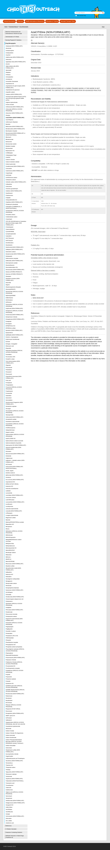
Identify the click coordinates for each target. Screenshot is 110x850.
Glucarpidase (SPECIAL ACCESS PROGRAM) (14, 411)
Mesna (7, 529)
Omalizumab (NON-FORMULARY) (15, 596)
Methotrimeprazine (11, 537)
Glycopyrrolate (9, 415)
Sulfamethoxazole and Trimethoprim (15, 758)
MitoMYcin (8, 559)
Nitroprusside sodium (11, 583)
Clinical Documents (9, 21)
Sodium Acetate (10, 730)
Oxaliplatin (8, 607)
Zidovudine (9, 818)
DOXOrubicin (9, 300)
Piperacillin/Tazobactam (12, 655)
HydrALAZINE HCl (10, 438)
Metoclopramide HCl (11, 548)
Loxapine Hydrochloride (12, 515)
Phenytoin (8, 640)
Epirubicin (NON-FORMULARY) (14, 330)
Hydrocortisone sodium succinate (14, 440)
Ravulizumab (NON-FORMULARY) (15, 693)
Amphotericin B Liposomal (12, 90)
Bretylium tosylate (10, 146)
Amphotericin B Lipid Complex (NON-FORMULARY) (15, 86)
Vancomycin (9, 796)
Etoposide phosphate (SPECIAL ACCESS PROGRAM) (14, 351)
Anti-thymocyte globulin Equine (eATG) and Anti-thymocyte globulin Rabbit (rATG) (16, 98)
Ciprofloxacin (9, 193)
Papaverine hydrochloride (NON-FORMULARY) (14, 619)
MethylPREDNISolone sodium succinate (13, 540)
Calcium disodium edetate (12, 162)
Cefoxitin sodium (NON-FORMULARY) (16, 182)
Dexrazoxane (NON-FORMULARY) (15, 269)
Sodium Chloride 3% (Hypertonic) (14, 733)
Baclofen (8, 124)
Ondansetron (9, 601)
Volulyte (8, 814)
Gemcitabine (9, 400)
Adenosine (8, 59)
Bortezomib (9, 141)
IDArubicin (8, 451)
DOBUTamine (9, 297)
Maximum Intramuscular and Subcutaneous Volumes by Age (14, 32)
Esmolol (8, 341)
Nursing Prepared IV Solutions (13, 40)
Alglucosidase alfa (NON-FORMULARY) (12, 67)
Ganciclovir (9, 398)
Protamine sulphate (11, 679)
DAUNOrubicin (9, 242)
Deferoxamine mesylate (12, 258)
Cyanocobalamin (10, 229)
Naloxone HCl (9, 574)
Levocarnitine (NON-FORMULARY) (15, 502)
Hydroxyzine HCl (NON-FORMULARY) (16, 445)
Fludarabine (9, 369)
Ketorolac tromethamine (12, 488)
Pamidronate (9, 612)
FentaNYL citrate (10, 359)
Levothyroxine (9, 506)
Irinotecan (8, 477)
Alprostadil (8, 70)
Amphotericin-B (10, 83)
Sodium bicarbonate (11, 737)
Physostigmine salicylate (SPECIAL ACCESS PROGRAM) (15, 650)
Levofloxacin (9, 504)
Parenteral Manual (13, 26)
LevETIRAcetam (10, 499)
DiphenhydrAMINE (11, 295)
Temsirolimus (9, 763)
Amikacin (8, 74)
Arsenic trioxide (10, 104)
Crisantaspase (9, 227)
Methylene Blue (10, 543)
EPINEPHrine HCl (10, 326)
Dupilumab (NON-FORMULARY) (14, 308)
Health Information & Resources (35, 21)
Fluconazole (9, 367)
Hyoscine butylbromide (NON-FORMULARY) (13, 448)
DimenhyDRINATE (10, 289)
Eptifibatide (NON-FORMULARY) (14, 335)
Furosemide (9, 393)
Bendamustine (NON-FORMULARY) (15, 128)
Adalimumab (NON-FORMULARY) (15, 57)
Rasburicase (9, 696)
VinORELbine (9, 811)
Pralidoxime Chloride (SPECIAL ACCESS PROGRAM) (14, 663)
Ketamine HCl (9, 486)
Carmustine (9, 168)
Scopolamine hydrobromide (13, 726)
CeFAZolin (8, 175)
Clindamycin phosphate (12, 204)
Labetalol (8, 490)
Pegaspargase (9, 626)
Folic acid (8, 380)
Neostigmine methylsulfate (13, 579)
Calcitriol (8, 157)
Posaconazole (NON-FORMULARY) (15, 657)
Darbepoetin (9, 256)
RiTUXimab (9, 702)
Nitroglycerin (9, 581)
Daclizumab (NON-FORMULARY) (14, 247)
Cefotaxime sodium (11, 179)
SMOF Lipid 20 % (10, 715)
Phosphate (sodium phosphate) (14, 646)
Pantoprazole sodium (11, 616)
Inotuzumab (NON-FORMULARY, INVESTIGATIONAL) (14, 467)
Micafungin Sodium (11, 552)
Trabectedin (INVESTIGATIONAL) (15, 781)
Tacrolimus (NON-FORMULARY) (14, 760)
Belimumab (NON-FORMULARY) (14, 126)
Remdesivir (9, 698)
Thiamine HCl (9, 765)
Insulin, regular (9, 470)
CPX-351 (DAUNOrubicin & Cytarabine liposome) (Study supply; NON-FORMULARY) (16, 223)
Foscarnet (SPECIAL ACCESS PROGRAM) (14, 388)
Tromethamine (9, 785)
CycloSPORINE (10, 231)
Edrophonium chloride (11, 317)
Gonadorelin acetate (11, 419)
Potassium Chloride (11, 659)
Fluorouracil (9, 374)
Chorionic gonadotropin (12, 188)
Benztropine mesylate (11, 131)
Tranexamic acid (10, 783)
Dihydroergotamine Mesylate (13, 287)
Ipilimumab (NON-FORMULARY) (14, 475)
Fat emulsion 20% (10, 356)
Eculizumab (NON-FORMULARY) (14, 314)
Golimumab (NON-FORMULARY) (14, 417)
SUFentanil (9, 718)
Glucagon (8, 408)
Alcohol (8, 64)
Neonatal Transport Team (68, 21)
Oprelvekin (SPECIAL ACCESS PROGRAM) (14, 604)
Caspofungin (9, 173)
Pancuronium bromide (11, 614)
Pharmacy (20, 21)
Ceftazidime (9, 184)
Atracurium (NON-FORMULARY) (14, 113)
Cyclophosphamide (11, 233)
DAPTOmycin (9, 240)
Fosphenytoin (9, 391)
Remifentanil (9, 700)
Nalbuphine (9, 572)
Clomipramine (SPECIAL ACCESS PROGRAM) (15, 211)
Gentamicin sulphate (11, 406)
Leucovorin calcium (11, 497)
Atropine (8, 115)
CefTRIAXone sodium (11, 177)
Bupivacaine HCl (10, 150)
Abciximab (8, 48)
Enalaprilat (8, 321)
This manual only (81, 15)
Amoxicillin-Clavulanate (12, 81)
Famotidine (9, 354)
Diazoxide (8, 282)
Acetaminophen (10, 50)
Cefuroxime (9, 186)
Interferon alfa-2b (10, 473)
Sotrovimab (9, 747)
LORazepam (9, 513)
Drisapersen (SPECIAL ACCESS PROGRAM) (14, 311)
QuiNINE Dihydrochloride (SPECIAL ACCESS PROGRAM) (15, 690)
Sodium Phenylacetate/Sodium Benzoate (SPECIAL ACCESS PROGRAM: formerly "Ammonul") (14, 741)
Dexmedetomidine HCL (12, 267)
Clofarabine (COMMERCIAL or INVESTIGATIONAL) (14, 207)
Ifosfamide (8, 456)
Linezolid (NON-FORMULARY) (14, 511)
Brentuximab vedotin (11, 144)
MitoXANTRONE (10, 561)
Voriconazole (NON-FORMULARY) (15, 816)
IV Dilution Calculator (11, 829)
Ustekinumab (9, 789)
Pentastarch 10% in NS (12, 635)
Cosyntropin (9, 219)
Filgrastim (8, 365)
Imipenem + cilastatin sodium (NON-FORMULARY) (15, 461)
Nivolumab (8, 585)
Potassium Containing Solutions (14, 832)
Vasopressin (9, 798)
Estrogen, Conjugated (11, 344)
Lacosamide (9, 493)
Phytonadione (9, 653)
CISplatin (8, 197)
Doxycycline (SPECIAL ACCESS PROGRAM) (14, 305)
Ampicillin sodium (10, 92)
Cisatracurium (9, 195)
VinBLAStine (9, 807)
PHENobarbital (10, 638)
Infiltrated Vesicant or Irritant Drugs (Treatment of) (15, 836)
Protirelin (8, 681)
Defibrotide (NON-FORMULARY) (14, 260)
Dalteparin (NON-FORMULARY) (14, 249)
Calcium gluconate (10, 164)
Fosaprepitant (9, 385)
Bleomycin (8, 137)
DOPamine (9, 302)
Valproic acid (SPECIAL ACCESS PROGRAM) (14, 793)
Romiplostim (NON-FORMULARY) (15, 713)
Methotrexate (9, 535)
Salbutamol (9, 720)
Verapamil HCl (9, 805)
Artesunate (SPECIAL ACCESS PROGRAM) (14, 110)
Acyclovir (8, 55)
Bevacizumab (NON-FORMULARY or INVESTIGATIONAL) (15, 134)
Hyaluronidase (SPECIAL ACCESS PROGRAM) (15, 435)
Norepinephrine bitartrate (12, 587)
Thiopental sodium (10, 767)
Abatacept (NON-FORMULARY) (14, 46)
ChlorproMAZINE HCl (11, 200)
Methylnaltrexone (10, 545)
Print (103, 26)
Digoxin (8, 284)
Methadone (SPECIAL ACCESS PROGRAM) (14, 532)
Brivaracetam (9, 148)
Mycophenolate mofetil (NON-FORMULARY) (13, 569)
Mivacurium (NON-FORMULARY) (14, 563)
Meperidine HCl (10, 524)
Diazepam (8, 276)
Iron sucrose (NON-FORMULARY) (15, 479)
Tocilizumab (9, 776)
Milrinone (8, 557)
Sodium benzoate (10, 735)
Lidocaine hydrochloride (12, 508)
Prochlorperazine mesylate (13, 668)
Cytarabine (8, 236)
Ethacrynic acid (10, 346)
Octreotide (8, 594)
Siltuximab (8, 728)
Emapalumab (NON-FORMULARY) (15, 319)
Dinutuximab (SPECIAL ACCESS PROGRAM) (14, 292)
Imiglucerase (9, 458)
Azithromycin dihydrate (12, 122)
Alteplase (8, 72)
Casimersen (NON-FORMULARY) (15, 170)
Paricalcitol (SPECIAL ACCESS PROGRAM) (14, 623)
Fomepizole (9, 382)
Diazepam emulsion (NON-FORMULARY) (13, 279)
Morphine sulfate (10, 566)
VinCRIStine (9, 809)
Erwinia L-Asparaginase (12, 337)
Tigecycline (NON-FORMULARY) (14, 772)
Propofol (8, 674)
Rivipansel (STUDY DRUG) (13, 709)
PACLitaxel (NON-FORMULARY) (14, 609)
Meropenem (9, 526)
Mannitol (8, 520)
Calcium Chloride (10, 159)
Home (5, 26)
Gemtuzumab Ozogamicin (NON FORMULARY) (14, 403)
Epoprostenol (9, 332)
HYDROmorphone (10, 427)
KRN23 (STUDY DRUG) (12, 484)
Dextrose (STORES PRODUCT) (14, 274)
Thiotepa (8, 769)
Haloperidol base (10, 430)
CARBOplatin (9, 153)
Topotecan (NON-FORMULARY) (14, 778)
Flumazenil (8, 372)
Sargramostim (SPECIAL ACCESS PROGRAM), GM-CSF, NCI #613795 (15, 723)
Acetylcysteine (9, 52)
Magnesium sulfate (11, 517)
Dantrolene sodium (11, 251)
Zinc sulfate (9, 820)
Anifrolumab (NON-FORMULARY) (15, 106)
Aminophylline (9, 77)
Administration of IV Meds (12, 36)
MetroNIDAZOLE (10, 550)
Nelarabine (8, 576)
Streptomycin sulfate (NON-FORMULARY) (13, 750)
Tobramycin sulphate (11, 774)
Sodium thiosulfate (10, 745)
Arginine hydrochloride (11, 102)
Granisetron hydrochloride (12, 421)
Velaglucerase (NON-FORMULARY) (15, 802)
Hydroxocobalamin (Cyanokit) (13, 443)
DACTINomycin (10, 238)
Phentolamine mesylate (12, 642)
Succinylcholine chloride (12, 754)
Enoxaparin (9, 323)
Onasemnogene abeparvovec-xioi (14, 599)
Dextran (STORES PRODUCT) (14, 272)
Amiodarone (9, 79)
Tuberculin (8, 787)
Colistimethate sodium (11, 217)
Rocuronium (9, 711)
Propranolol (9, 676)
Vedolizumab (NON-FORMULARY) (15, 800)
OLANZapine (9, 592)
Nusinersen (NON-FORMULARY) (14, 590)
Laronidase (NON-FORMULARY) (14, 495)
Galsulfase (8, 395)
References (9, 825)
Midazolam (8, 554)
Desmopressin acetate (11, 263)
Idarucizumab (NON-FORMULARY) (15, 453)
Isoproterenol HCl (10, 482)
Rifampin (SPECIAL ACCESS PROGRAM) (13, 705)
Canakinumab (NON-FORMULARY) (15, 166)
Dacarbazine (9, 245)
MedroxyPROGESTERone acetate (15, 522)
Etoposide (8, 348)
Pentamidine (9, 633)
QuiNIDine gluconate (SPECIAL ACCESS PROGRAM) (14, 686)
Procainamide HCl (10, 666)
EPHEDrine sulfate (11, 328)
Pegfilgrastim (9, 629)
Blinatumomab (9, 139)
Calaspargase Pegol (11, 155)
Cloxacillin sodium (10, 214)
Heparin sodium (10, 432)
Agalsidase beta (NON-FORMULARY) (16, 61)
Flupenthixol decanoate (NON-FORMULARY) (14, 377)
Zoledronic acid (10, 823)
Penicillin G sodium (11, 631)
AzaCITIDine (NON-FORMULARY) (15, 117)
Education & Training (52, 21)
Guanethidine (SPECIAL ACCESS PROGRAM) (15, 424)
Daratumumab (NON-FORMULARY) (15, 254)
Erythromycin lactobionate (12, 339)
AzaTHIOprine (9, 119)
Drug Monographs (24, 26)
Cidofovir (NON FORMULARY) (14, 191)
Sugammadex (9, 756)
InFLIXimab (9, 464)
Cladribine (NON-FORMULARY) (14, 202)
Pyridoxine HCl (10, 683)
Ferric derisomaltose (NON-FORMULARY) (13, 362)
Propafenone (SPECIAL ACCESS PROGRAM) (14, 671)
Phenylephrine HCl (11, 644)
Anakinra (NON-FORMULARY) (14, 94)
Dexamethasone (10, 265)
